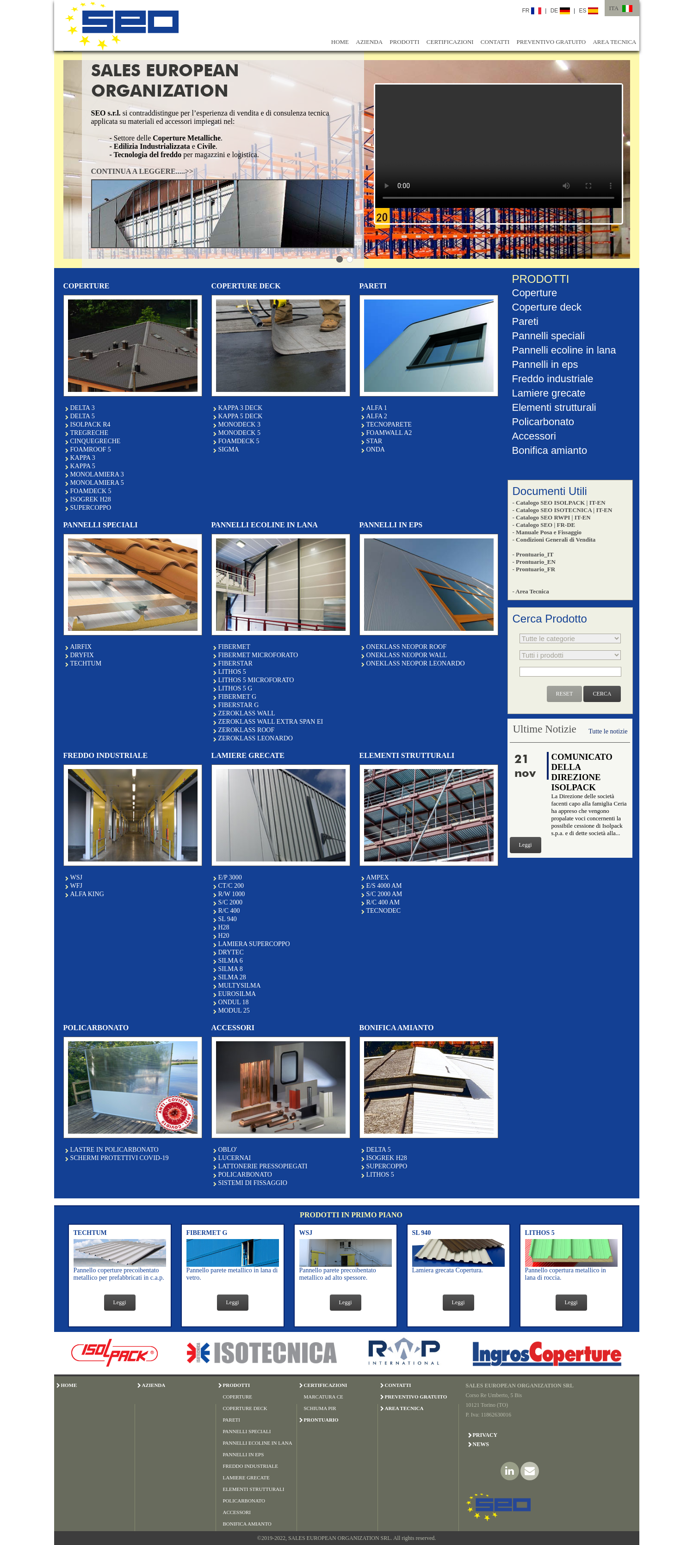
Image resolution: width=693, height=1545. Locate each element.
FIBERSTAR (235, 663)
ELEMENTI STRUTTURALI (254, 1489)
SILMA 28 (232, 977)
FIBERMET (234, 646)
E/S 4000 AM (384, 885)
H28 (223, 927)
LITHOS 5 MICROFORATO (256, 680)
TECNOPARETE (389, 424)
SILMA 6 (230, 960)
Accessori (534, 436)
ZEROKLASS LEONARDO (255, 738)
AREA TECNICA (614, 41)
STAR (374, 441)
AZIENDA (369, 41)
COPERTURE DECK (245, 1408)
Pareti (525, 321)
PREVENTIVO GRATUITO (551, 41)
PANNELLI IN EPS (243, 1454)
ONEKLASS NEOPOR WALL (406, 655)
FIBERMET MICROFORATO (258, 655)
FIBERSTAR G (238, 705)
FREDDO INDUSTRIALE (250, 1466)
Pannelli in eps (545, 364)
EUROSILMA (237, 993)
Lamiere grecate (549, 393)
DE (560, 10)
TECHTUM (86, 663)
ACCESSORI (237, 1512)
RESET (564, 693)
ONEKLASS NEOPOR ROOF (406, 646)
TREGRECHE (89, 432)
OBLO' (227, 1149)
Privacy (485, 1435)
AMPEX (377, 877)
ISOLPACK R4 (90, 424)
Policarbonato (543, 421)
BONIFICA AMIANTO (247, 1524)
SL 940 (227, 919)
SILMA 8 (230, 968)
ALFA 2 (376, 416)
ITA (614, 8)
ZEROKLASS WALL (246, 713)
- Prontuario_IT (533, 554)
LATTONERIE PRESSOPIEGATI (263, 1166)
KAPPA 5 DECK (240, 416)
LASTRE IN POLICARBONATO (114, 1149)
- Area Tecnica (531, 591)
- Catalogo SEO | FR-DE (544, 524)
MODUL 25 (234, 1010)
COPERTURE (238, 1396)
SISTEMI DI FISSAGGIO (252, 1182)
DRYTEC (231, 952)
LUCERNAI (234, 1157)
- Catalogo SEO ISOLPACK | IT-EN (559, 502)
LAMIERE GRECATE (246, 1477)
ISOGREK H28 (90, 499)
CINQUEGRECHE (95, 441)
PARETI (232, 1420)
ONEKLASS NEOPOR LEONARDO (415, 663)
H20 (223, 935)
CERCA (602, 693)
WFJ (76, 885)
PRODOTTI (404, 41)
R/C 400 (229, 910)
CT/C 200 (231, 885)
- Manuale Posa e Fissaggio (547, 532)
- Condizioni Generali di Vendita (554, 539)
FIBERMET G (237, 696)
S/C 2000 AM (384, 894)
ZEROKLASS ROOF (246, 730)
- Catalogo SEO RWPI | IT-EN (552, 517)
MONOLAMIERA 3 (97, 474)
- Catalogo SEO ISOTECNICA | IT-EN (563, 510)
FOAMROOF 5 (90, 449)
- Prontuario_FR (534, 569)
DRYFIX (82, 655)
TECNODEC (383, 910)
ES (588, 10)
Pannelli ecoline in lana (564, 350)
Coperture (534, 293)
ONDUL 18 (233, 1002)
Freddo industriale (553, 379)
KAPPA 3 (82, 457)
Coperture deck (547, 307)
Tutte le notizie (607, 731)
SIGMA (228, 449)
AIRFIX (81, 646)
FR (531, 10)
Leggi (525, 845)
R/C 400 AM (383, 902)
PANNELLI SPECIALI (247, 1431)
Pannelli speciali (548, 336)
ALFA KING (87, 894)
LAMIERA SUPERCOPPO (254, 943)
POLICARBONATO (245, 1174)
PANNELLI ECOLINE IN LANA (257, 1443)
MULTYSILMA (239, 985)
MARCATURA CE (323, 1396)
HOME (340, 41)
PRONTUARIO (321, 1420)
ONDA (375, 449)
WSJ (76, 877)
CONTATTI (495, 41)
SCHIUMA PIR (320, 1408)
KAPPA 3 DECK (240, 407)
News (481, 1444)
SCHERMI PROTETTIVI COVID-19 (119, 1157)
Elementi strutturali (554, 407)
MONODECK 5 (239, 432)
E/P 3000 (230, 877)
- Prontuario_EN (534, 561)
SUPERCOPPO (90, 507)
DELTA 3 (82, 407)
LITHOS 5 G (235, 688)
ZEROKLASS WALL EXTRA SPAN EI (270, 721)
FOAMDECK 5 (90, 491)
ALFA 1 (376, 407)
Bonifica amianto (550, 450)
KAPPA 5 (82, 466)
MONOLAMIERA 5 (97, 482)
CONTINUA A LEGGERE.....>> (142, 171)
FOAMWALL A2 (389, 432)
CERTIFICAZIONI (450, 41)
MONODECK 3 (239, 424)
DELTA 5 (82, 416)
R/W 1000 (231, 894)
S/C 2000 (230, 902)
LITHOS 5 (232, 671)
